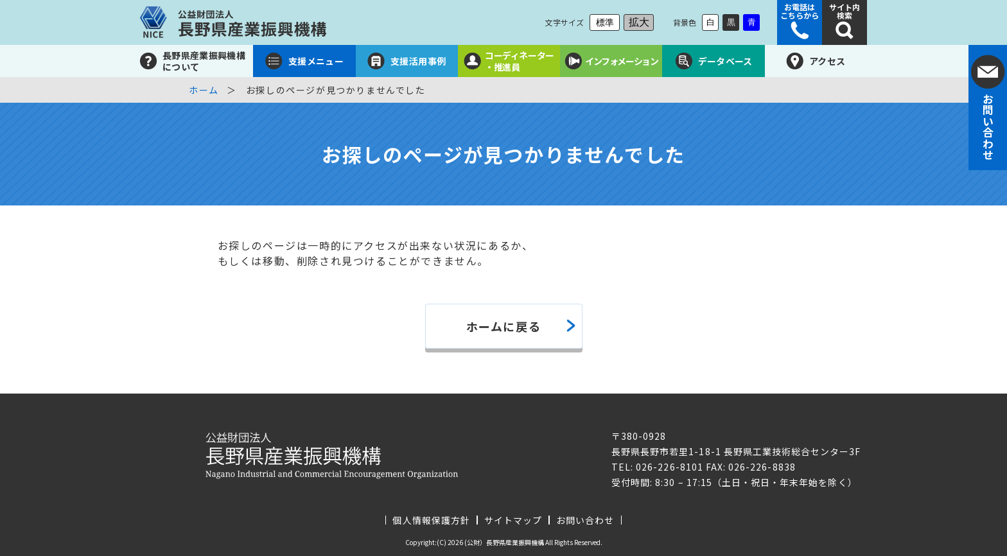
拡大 (639, 22)
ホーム (204, 89)
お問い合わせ (585, 520)
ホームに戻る (503, 326)
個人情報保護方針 (430, 520)
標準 (605, 22)
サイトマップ (513, 520)
